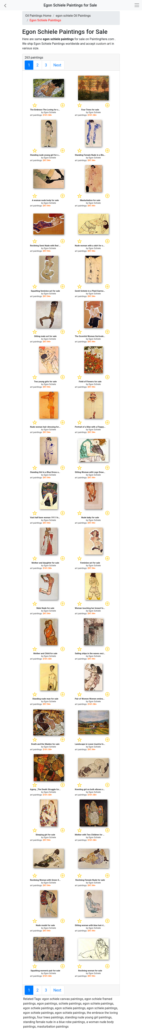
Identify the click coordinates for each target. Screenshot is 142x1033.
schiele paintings (70, 1003)
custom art (103, 44)
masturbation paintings (53, 1026)
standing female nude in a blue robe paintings (54, 1022)
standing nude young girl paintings (88, 1017)
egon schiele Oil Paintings (73, 15)
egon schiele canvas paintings (62, 999)
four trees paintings (50, 1017)
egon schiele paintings (98, 1003)
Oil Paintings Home (38, 15)
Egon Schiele (50, 112)
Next (57, 65)
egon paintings (47, 1003)
